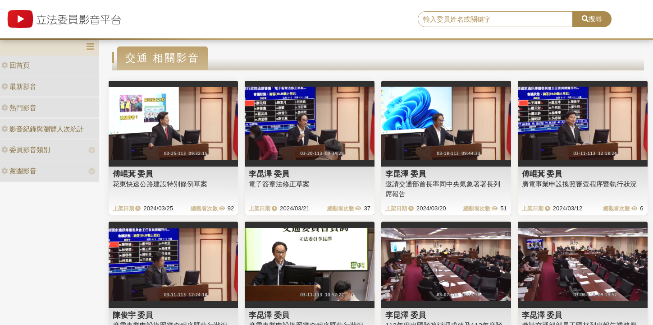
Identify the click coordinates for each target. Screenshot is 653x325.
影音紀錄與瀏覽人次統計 (42, 129)
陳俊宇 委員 (133, 315)
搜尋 (592, 19)
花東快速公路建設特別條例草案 (160, 184)
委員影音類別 (25, 149)
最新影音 (19, 86)
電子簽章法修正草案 (279, 184)
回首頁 (15, 65)
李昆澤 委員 (269, 174)
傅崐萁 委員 (133, 174)
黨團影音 (19, 171)
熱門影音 (19, 107)
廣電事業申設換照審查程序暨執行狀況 (579, 184)
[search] (495, 19)
